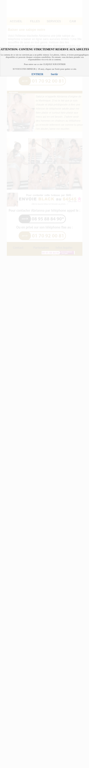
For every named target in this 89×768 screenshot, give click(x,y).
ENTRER (37, 74)
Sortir (54, 74)
